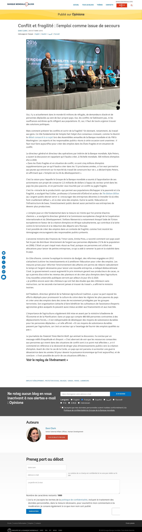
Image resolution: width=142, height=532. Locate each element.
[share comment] (3, 277)
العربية (50, 34)
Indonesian (85, 403)
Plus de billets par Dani (56, 437)
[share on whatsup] (3, 271)
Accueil (76, 5)
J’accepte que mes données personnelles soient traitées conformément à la (95, 409)
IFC (50, 530)
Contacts (109, 5)
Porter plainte (130, 523)
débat (31, 137)
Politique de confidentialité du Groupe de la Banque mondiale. (89, 410)
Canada (70, 381)
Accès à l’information (19, 523)
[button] (132, 5)
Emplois (30, 523)
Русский (57, 34)
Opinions (78, 14)
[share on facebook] (3, 257)
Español (44, 34)
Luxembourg (84, 381)
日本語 (73, 403)
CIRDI (60, 530)
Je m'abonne (120, 394)
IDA (46, 530)
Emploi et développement (35, 381)
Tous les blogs (88, 5)
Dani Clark (22, 31)
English (37, 34)
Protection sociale (52, 381)
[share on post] (3, 262)
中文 (65, 403)
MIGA (55, 530)
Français (30, 34)
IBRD (41, 530)
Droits (9, 523)
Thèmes (100, 5)
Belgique (63, 381)
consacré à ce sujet (43, 137)
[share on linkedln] (3, 267)
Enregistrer (34, 511)
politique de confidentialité (74, 499)
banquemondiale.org (124, 1)
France (76, 381)
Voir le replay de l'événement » (47, 360)
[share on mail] (3, 253)
